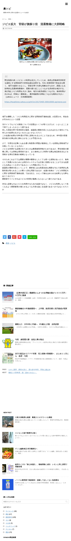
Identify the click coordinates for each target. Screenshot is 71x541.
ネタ (7, 520)
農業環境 (9, 517)
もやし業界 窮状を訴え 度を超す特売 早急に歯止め (29, 369)
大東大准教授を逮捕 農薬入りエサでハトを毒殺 (33, 417)
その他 (8, 523)
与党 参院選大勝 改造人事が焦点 (29, 339)
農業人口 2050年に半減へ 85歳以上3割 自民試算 (37, 324)
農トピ (7, 8)
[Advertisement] (20, 35)
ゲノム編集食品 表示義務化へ (26, 449)
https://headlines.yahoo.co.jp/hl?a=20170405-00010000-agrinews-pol (35, 102)
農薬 (7, 532)
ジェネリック (10, 526)
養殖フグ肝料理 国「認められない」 (22, 372)
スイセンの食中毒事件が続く (26, 433)
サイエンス (9, 511)
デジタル (9, 529)
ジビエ (12, 243)
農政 (7, 243)
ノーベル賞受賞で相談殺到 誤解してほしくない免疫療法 (37, 480)
